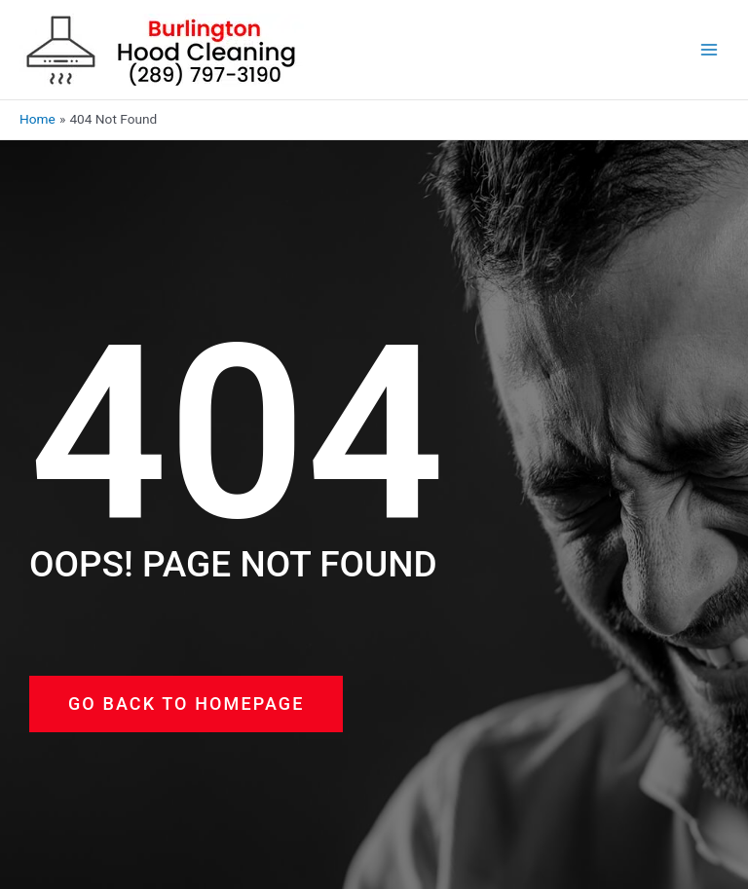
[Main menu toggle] (709, 50)
